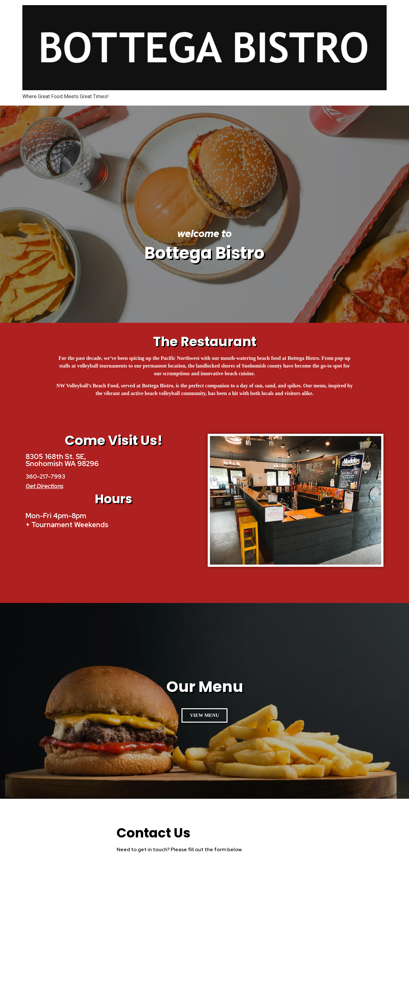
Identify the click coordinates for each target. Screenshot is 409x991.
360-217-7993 (45, 476)
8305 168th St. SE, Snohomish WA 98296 (62, 460)
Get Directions (44, 486)
